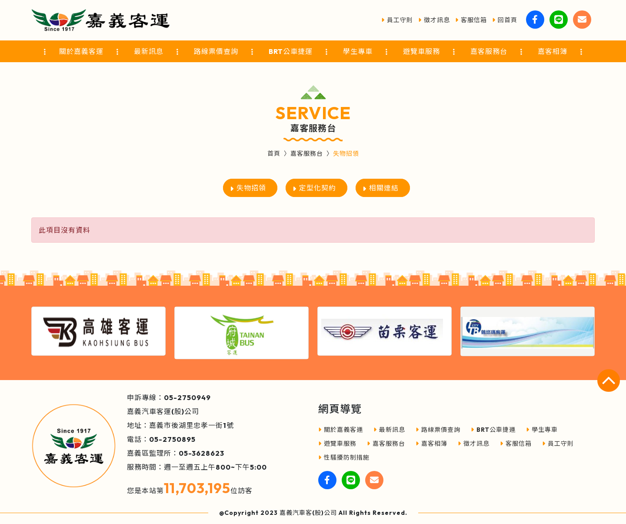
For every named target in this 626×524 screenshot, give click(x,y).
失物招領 (251, 188)
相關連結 (384, 188)
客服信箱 (471, 20)
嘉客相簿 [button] (552, 51)
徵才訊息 (434, 20)
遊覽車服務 (337, 443)
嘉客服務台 (306, 153)
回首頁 (504, 20)
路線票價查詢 (438, 430)
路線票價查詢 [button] (216, 51)
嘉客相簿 (431, 443)
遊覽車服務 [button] (421, 51)
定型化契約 (317, 188)
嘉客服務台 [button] (488, 51)
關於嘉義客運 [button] (81, 51)
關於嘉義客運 (340, 430)
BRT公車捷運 (493, 430)
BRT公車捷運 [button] (291, 51)
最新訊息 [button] (148, 51)
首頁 (273, 153)
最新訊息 (389, 430)
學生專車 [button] (358, 51)
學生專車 (542, 430)
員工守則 (397, 20)
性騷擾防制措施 (344, 457)
